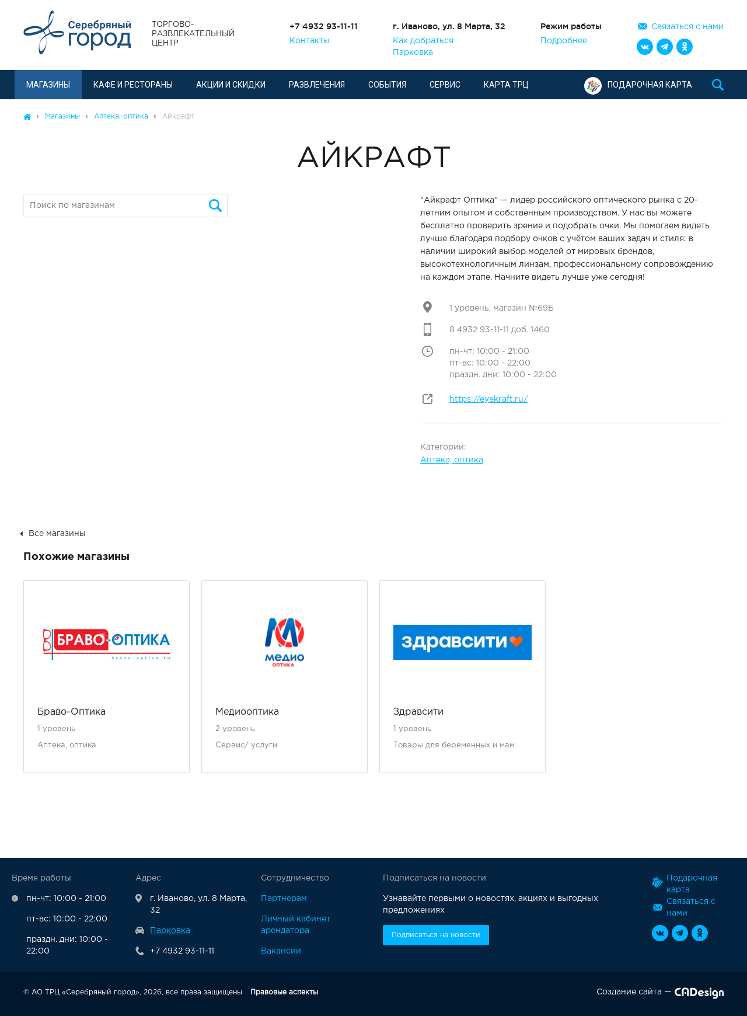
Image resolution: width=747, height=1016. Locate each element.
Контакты (309, 40)
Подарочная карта (638, 84)
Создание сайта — (660, 994)
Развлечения (317, 84)
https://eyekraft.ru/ (488, 399)
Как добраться (423, 40)
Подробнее (563, 40)
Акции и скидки (231, 84)
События (387, 84)
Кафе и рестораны (133, 84)
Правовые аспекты (284, 992)
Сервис (445, 84)
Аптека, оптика (451, 460)
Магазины (48, 84)
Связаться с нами (687, 26)
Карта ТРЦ (506, 84)
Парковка (413, 52)
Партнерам (284, 898)
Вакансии (281, 951)
